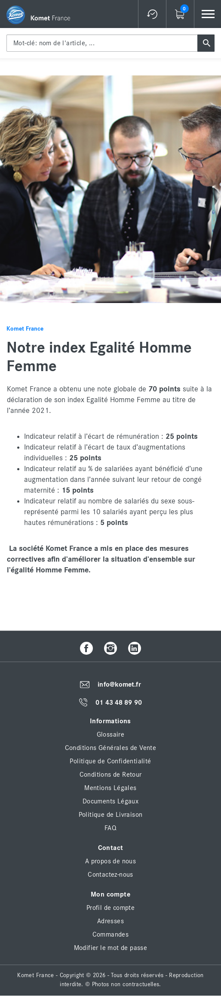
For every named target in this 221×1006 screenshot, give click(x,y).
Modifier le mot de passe (110, 947)
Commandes (110, 934)
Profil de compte (110, 907)
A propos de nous (110, 861)
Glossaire (111, 734)
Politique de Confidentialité (110, 761)
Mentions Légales (110, 787)
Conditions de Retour (111, 774)
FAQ (110, 828)
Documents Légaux (110, 801)
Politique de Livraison (111, 814)
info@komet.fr (119, 684)
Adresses (110, 921)
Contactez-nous (110, 874)
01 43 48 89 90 (118, 702)
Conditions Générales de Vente (111, 747)
